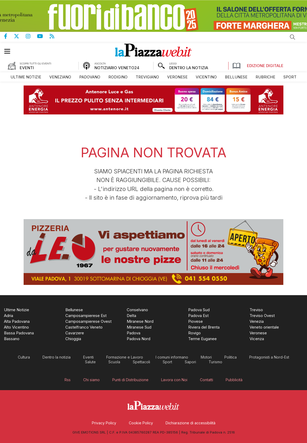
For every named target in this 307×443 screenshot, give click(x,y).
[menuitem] (26, 77)
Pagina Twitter (20, 36)
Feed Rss (55, 36)
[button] (10, 51)
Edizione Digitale (257, 66)
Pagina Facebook (9, 36)
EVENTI (27, 67)
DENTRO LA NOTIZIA (188, 67)
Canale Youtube (43, 36)
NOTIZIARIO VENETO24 (116, 67)
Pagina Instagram (31, 36)
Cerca (292, 37)
